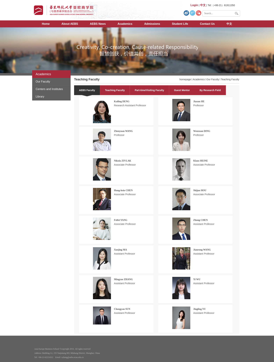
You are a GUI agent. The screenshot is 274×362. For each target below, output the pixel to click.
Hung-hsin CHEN (123, 190)
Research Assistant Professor (130, 105)
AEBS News (98, 23)
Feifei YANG (120, 220)
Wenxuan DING (201, 131)
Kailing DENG (121, 101)
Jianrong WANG (202, 249)
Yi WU (196, 279)
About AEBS (70, 23)
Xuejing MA (120, 249)
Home (46, 23)
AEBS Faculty (87, 90)
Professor (198, 105)
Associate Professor (125, 164)
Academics (125, 23)
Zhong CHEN (200, 220)
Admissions (152, 23)
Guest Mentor (182, 90)
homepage (185, 79)
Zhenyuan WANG (123, 131)
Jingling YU (199, 309)
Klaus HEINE (200, 160)
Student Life (180, 23)
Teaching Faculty (230, 79)
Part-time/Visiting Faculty (149, 90)
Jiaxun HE (198, 101)
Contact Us (207, 23)
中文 (229, 23)
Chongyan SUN (122, 309)
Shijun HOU (199, 190)
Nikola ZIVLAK (122, 160)
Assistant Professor (203, 224)
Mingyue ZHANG (123, 279)
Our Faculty (213, 79)
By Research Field (210, 90)
